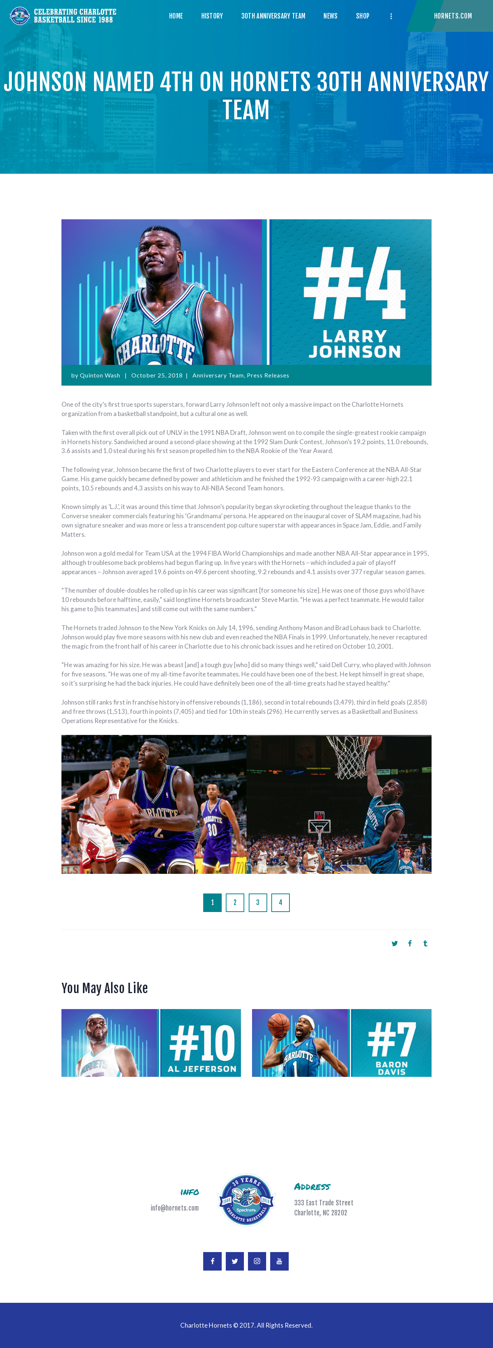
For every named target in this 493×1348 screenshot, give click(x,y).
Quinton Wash (101, 375)
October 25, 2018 (157, 375)
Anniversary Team (218, 375)
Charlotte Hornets (206, 1325)
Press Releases (268, 375)
